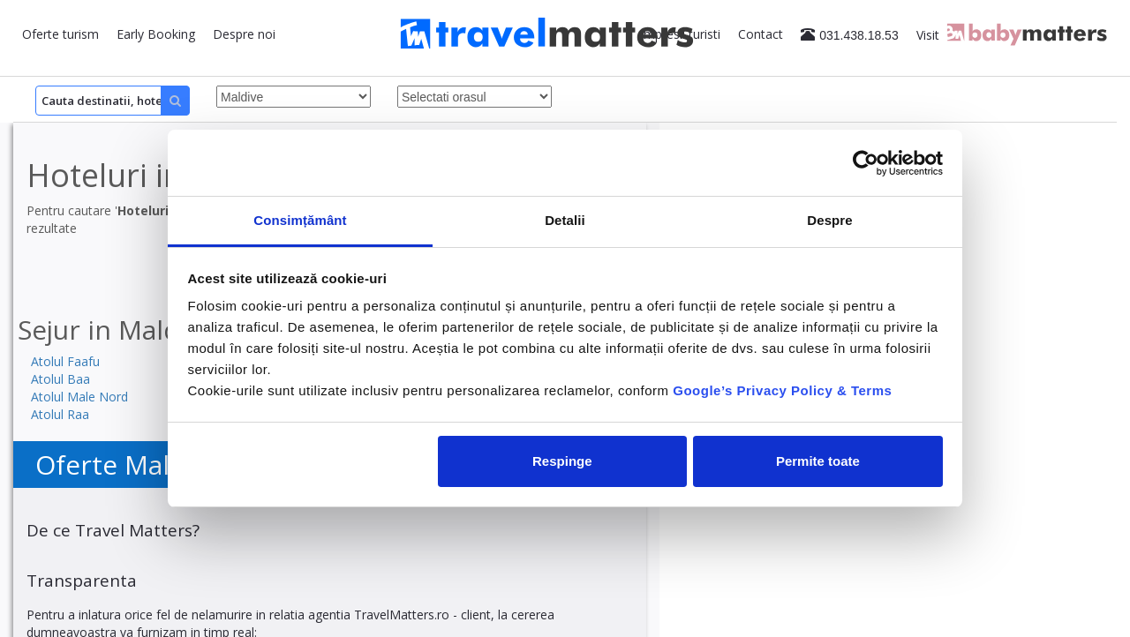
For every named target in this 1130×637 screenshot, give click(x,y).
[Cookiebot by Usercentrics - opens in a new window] (865, 163)
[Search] (112, 101)
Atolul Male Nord (79, 396)
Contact (760, 34)
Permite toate (818, 460)
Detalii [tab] (565, 220)
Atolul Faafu (65, 361)
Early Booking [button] (156, 34)
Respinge (562, 460)
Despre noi (244, 34)
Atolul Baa (60, 379)
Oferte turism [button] (60, 34)
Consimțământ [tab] (299, 220)
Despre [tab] (829, 220)
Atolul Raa (60, 414)
